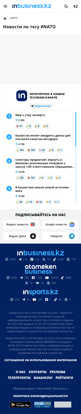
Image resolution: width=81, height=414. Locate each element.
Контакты (38, 372)
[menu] (5, 6)
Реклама (57, 372)
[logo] (36, 6)
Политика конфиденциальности (40, 396)
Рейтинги (64, 378)
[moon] (66, 6)
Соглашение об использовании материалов (40, 360)
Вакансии (43, 378)
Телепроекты (19, 378)
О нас (21, 372)
